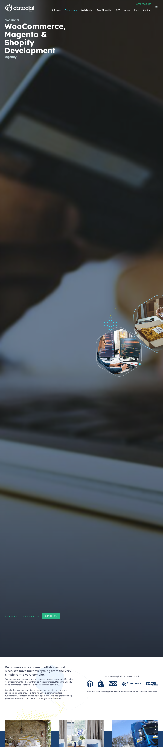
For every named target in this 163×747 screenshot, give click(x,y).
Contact (147, 10)
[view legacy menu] (156, 6)
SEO (118, 10)
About (127, 10)
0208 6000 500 (143, 4)
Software (56, 10)
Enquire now (65, 616)
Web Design (87, 10)
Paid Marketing (104, 10)
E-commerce (71, 10)
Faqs (136, 10)
